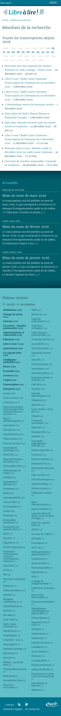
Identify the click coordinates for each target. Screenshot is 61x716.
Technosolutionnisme (14, 670)
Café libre (38, 384)
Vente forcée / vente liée (42, 410)
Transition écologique (39, 327)
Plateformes (39, 572)
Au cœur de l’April (42, 534)
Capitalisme (39, 558)
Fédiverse (10, 585)
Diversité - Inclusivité (10, 686)
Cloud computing (14, 547)
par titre (11, 304)
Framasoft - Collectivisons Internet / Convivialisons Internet (11, 556)
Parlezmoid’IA (41, 463)
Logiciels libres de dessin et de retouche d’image (42, 516)
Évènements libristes (42, 469)
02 (47, 52)
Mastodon (10, 515)
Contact (10, 704)
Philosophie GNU (14, 466)
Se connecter (32, 709)
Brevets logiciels (42, 450)
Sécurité (9, 657)
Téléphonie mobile (41, 494)
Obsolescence (12, 630)
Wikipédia (38, 400)
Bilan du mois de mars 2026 (24, 195)
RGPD (8, 493)
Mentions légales (13, 709)
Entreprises (11, 429)
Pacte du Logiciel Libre (40, 524)
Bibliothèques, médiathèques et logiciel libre (40, 611)
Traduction (38, 638)
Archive (9, 511)
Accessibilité (40, 343)
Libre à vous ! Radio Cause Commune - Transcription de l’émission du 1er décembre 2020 (30, 95)
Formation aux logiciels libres (12, 528)
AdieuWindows (13, 606)
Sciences (38, 388)
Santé (8, 533)
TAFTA (36, 529)
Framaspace (39, 543)
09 (13, 52)
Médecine (38, 690)
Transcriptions (40, 617)
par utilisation (27, 304)
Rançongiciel (11, 644)
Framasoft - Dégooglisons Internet (38, 443)
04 (38, 52)
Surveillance (40, 368)
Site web (9, 615)
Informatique (12, 438)
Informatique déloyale (10, 483)
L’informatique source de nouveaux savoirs (29, 104)
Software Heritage (14, 648)
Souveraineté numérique (11, 449)
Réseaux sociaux (14, 443)
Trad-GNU (10, 619)
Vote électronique (42, 479)
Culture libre (11, 502)
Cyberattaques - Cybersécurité (41, 333)
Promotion (11, 488)
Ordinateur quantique (43, 589)
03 (43, 52)
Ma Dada (37, 538)
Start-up (37, 547)
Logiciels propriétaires (40, 320)
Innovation (11, 425)
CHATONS (10, 454)
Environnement (41, 364)
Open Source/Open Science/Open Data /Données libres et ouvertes (13, 410)
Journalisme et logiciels (39, 684)
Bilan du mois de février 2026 (25, 227)
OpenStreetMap (41, 483)
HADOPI (37, 436)
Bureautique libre (42, 567)
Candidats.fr (39, 647)
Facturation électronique (39, 596)
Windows (37, 629)
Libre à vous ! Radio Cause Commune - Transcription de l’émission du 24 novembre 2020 (30, 82)
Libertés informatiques (41, 394)
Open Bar (38, 427)
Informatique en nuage (12, 471)
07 (23, 52)
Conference (11, 402)
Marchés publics (42, 373)
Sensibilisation (13, 434)
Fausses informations (42, 603)
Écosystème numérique (10, 521)
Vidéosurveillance (14, 590)
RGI (6, 574)
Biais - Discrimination (41, 503)
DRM (36, 309)
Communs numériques (39, 421)
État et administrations (13, 419)
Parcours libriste (42, 459)
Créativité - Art (13, 639)
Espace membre (41, 509)
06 (28, 52)
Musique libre (40, 432)
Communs (38, 454)
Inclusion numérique (14, 580)
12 (53, 48)
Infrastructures (41, 488)
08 (18, 52)
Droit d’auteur (13, 397)
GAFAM (9, 477)
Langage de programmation (41, 582)
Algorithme (11, 542)
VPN (35, 576)
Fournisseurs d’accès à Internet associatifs (42, 676)
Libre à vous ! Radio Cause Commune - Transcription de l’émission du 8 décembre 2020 (29, 139)
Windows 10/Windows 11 (12, 600)
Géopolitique (11, 635)
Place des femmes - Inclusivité (13, 460)
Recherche (39, 314)
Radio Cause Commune (10, 625)
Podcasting (10, 675)
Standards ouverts (41, 354)
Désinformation (42, 348)
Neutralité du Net (42, 339)
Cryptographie (40, 660)
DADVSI (9, 610)
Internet (38, 359)
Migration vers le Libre (40, 623)
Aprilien (9, 538)
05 (33, 52)
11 (4, 52)
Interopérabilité (13, 497)
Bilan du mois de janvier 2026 (25, 258)
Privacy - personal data (13, 663)
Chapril (37, 416)
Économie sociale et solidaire (42, 378)
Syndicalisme (40, 633)
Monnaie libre (40, 563)
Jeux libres (10, 565)
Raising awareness (42, 664)
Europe (9, 393)
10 (8, 52)
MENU (53, 2)
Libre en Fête (40, 475)
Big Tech (38, 404)
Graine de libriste (42, 669)
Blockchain (10, 653)
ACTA (7, 570)
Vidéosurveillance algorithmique (40, 553)
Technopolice (12, 506)
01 (52, 52)
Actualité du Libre (14, 680)
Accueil (5, 20)
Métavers (37, 656)
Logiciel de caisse (42, 642)
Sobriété (9, 594)
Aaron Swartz (40, 651)
